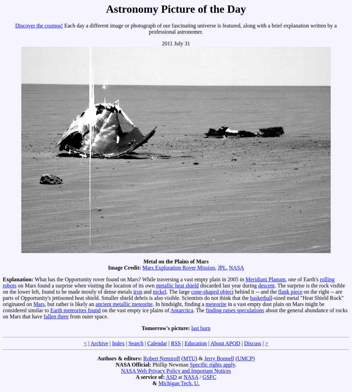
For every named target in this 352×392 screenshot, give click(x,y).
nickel (159, 292)
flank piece (290, 292)
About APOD (225, 343)
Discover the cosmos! (39, 26)
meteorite (216, 304)
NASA (236, 268)
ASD (171, 377)
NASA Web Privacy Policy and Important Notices (176, 371)
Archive (99, 343)
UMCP (245, 358)
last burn (201, 328)
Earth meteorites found (75, 310)
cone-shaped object (212, 292)
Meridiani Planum (265, 279)
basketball (261, 298)
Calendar (157, 343)
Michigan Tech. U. (178, 383)
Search (136, 343)
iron (137, 292)
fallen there (56, 316)
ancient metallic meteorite (124, 304)
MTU (189, 358)
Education (196, 343)
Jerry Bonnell (219, 358)
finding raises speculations (235, 310)
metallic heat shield (177, 285)
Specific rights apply (212, 365)
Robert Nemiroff (161, 358)
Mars (39, 304)
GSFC (209, 377)
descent (266, 285)
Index (118, 343)
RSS (175, 343)
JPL (222, 268)
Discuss (252, 343)
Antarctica (181, 310)
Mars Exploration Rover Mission (178, 268)
